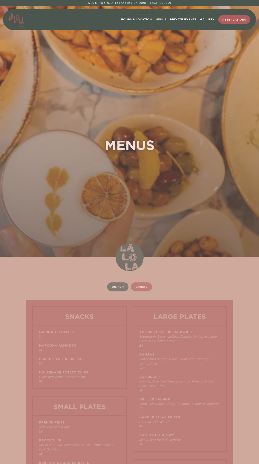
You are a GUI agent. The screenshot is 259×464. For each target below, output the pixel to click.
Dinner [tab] (118, 232)
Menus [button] (161, 19)
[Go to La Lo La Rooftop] (117, 3)
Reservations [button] (234, 19)
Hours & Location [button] (136, 19)
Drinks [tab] (141, 232)
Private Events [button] (183, 19)
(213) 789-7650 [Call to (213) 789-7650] (160, 2)
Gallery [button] (207, 19)
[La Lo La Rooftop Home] (27, 19)
